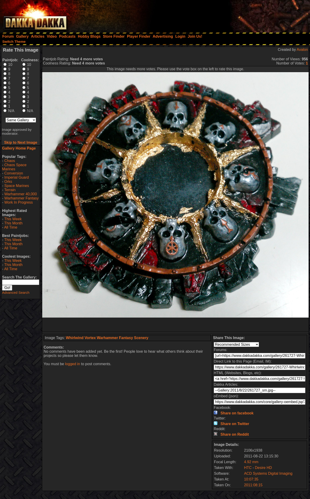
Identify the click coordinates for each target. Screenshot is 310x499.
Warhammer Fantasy (21, 198)
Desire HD (263, 468)
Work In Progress (18, 202)
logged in (72, 364)
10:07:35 (251, 479)
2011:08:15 (253, 485)
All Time (10, 227)
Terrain (9, 190)
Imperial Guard (16, 177)
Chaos (9, 161)
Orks (8, 182)
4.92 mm (251, 462)
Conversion (13, 173)
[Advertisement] (248, 15)
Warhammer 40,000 (20, 194)
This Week (12, 219)
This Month (13, 223)
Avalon (302, 50)
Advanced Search (15, 292)
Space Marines (16, 186)
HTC (248, 468)
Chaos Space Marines (14, 167)
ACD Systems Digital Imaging (268, 473)
